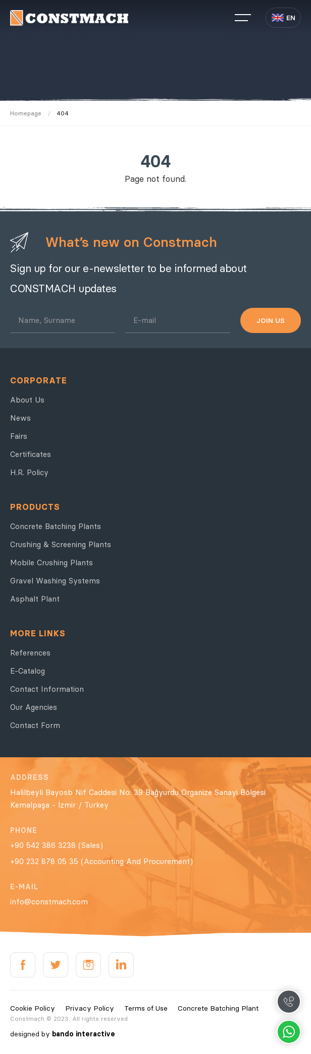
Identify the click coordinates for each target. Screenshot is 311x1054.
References (30, 652)
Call (289, 1002)
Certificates (30, 454)
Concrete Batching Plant (218, 1008)
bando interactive (83, 1033)
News (20, 418)
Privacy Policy (89, 1008)
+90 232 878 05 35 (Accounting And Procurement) (101, 861)
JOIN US (270, 320)
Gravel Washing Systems (55, 580)
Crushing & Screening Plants (60, 544)
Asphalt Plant (35, 599)
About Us (27, 400)
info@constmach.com (49, 901)
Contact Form (35, 725)
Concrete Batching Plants (55, 526)
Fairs (18, 436)
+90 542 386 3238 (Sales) (56, 845)
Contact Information (47, 689)
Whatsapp (289, 1032)
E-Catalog (27, 671)
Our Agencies (33, 707)
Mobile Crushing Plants (51, 562)
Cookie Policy (32, 1008)
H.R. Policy (29, 472)
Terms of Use (146, 1008)
